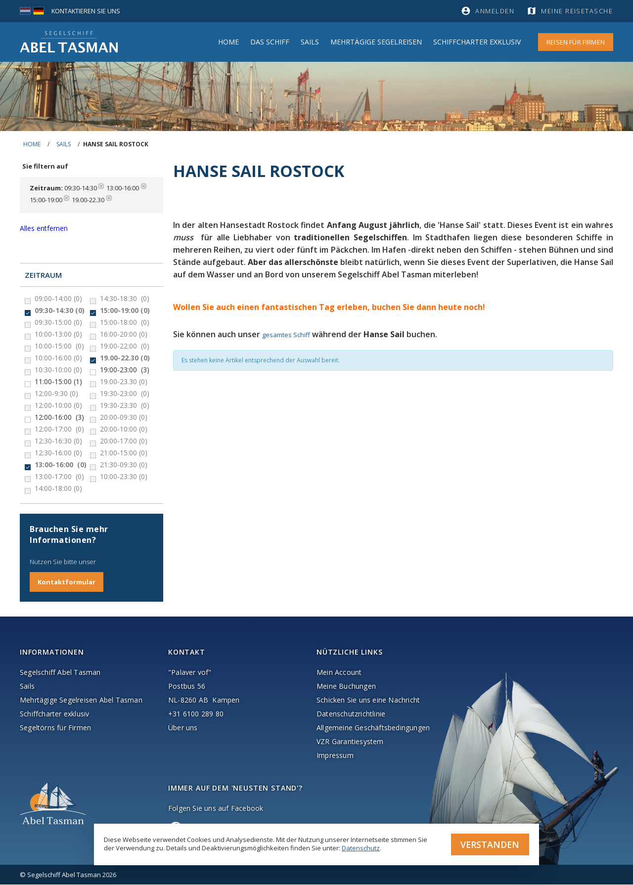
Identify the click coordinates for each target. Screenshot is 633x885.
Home (228, 41)
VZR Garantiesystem (350, 742)
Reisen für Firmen (575, 42)
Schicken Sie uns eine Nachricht (368, 700)
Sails (310, 41)
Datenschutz (361, 847)
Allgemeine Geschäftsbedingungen (373, 728)
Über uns (183, 728)
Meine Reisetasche (577, 10)
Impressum (335, 755)
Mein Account (339, 672)
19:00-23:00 (124, 369)
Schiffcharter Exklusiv (477, 41)
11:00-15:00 (58, 381)
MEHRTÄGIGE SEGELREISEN (376, 41)
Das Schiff (269, 41)
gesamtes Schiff (286, 334)
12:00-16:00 (59, 417)
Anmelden (494, 10)
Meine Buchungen (346, 686)
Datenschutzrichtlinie (350, 714)
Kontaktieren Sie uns (86, 10)
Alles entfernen (44, 228)
